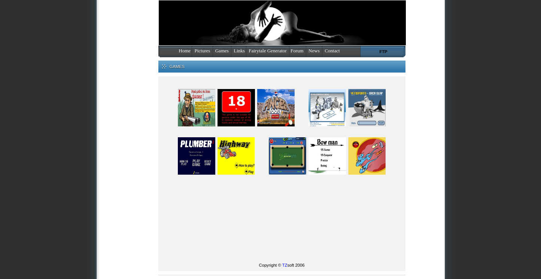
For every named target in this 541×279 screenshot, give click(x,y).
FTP (383, 51)
